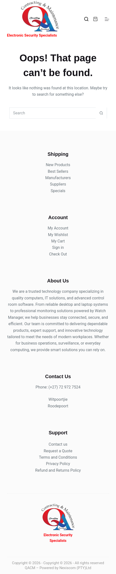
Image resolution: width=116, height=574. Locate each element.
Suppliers (58, 184)
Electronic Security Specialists (32, 35)
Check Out (58, 254)
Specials (58, 190)
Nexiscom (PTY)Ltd (75, 568)
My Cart (58, 241)
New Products (58, 164)
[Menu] (107, 19)
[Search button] (101, 113)
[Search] (86, 19)
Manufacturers (58, 177)
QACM (30, 568)
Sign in (58, 247)
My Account (58, 228)
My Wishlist (58, 234)
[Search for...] (53, 113)
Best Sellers (58, 171)
